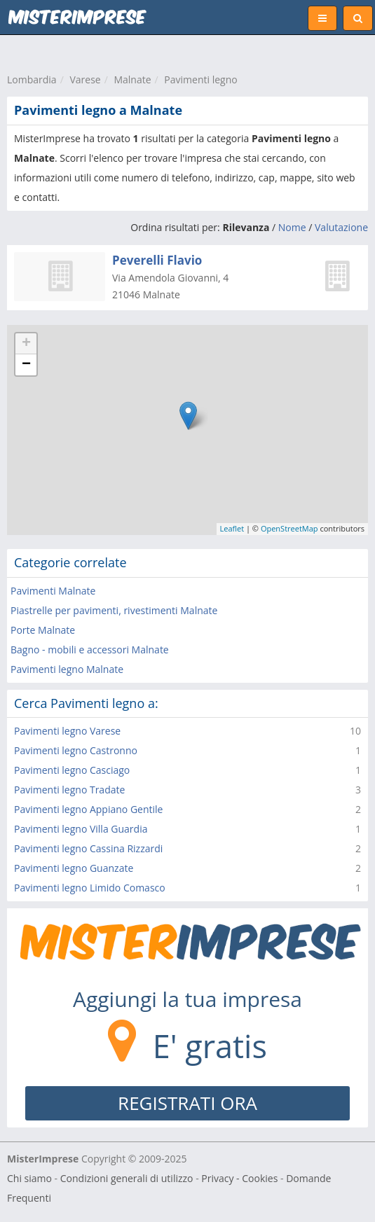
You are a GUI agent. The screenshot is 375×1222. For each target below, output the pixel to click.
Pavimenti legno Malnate (67, 669)
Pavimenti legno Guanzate (73, 868)
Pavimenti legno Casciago (72, 770)
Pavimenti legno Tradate (69, 789)
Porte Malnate (43, 630)
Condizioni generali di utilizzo (126, 1178)
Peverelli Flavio (157, 260)
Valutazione (341, 227)
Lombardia (32, 79)
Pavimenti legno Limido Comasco (89, 887)
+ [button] (26, 343)
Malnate (132, 79)
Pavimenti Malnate (53, 590)
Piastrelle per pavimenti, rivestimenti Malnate (114, 610)
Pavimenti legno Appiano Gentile (88, 809)
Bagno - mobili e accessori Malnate (90, 649)
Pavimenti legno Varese (67, 730)
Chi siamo (29, 1178)
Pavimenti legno (200, 79)
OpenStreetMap (289, 528)
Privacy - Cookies (239, 1178)
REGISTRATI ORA (187, 1103)
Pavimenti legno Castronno (75, 750)
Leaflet (232, 528)
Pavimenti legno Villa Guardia (80, 828)
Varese (84, 79)
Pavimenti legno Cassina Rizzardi (88, 848)
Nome (292, 227)
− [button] (26, 364)
